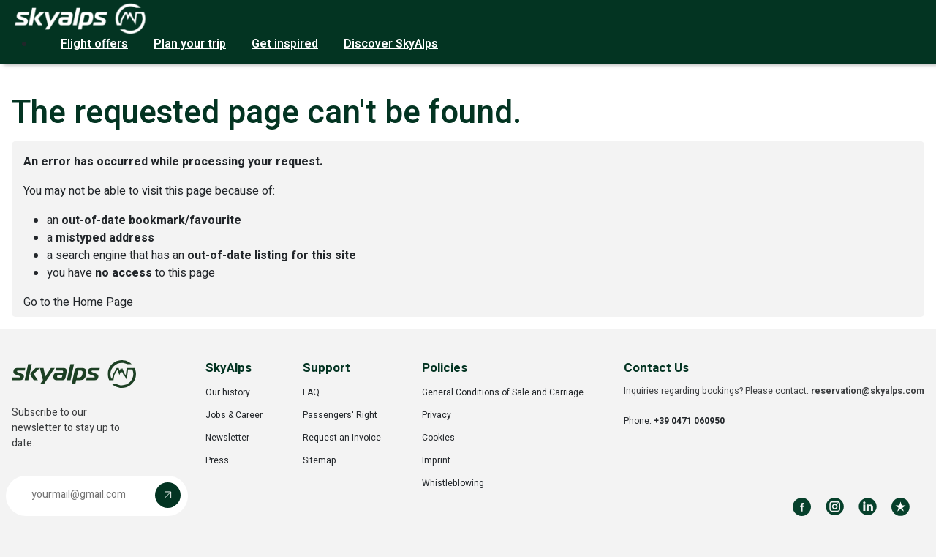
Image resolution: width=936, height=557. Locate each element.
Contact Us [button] (656, 368)
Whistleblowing (453, 483)
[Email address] (84, 495)
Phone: (674, 420)
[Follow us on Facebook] (802, 507)
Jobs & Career (234, 415)
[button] (97, 496)
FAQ (311, 392)
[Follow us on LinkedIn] (867, 507)
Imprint (436, 460)
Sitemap (319, 460)
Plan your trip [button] (190, 44)
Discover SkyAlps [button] (391, 44)
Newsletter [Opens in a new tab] (227, 437)
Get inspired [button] (285, 44)
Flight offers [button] (94, 44)
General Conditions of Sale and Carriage (503, 392)
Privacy (436, 415)
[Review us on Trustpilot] (900, 507)
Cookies (438, 437)
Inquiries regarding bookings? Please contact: (774, 390)
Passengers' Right (340, 415)
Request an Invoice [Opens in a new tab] (342, 437)
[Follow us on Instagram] (835, 507)
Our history (227, 392)
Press (217, 460)
